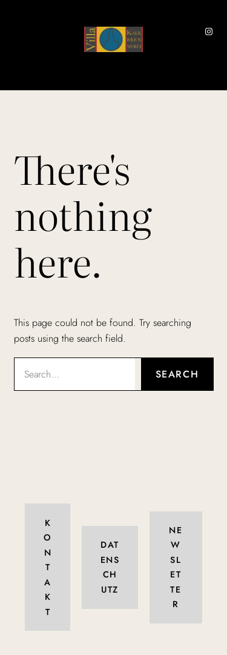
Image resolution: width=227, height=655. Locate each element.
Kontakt (47, 567)
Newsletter (175, 567)
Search (177, 374)
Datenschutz (109, 567)
